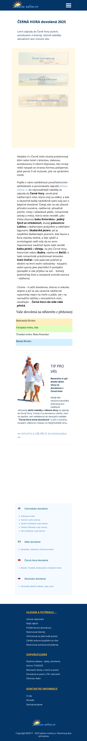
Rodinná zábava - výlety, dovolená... (43, 661)
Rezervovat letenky (35, 632)
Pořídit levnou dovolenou (38, 627)
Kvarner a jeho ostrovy (30, 520)
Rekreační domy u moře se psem (42, 669)
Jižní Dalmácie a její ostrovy (33, 531)
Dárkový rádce (33, 678)
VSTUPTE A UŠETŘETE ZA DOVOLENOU (44, 433)
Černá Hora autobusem (43, 79)
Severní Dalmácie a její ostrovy (34, 524)
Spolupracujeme (34, 704)
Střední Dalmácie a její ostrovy (34, 527)
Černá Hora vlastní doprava (43, 100)
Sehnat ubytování (35, 619)
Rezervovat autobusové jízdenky (42, 644)
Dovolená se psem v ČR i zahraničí (43, 674)
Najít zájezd (32, 623)
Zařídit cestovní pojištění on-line (42, 640)
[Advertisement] (43, 130)
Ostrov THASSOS (34, 665)
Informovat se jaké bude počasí (42, 636)
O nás (29, 695)
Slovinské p (37, 586)
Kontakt (30, 700)
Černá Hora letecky (43, 58)
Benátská (37, 549)
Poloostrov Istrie (28, 516)
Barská (41, 568)
